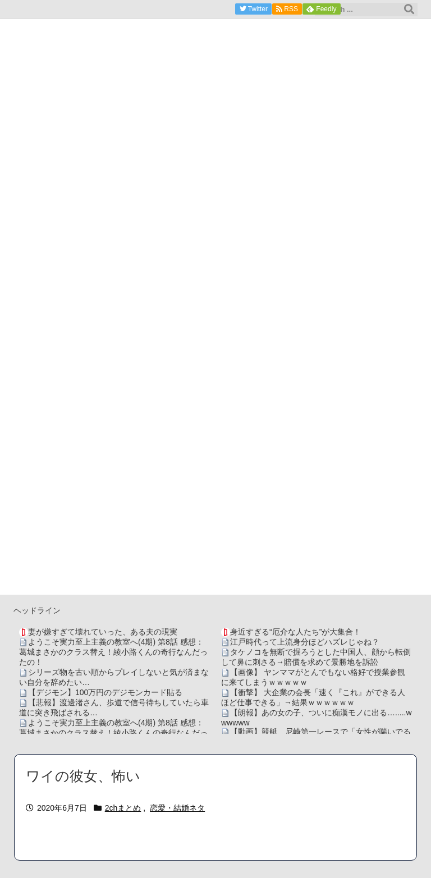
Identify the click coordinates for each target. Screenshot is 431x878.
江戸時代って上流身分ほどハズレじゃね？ (304, 641)
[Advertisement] (215, 516)
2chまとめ (123, 807)
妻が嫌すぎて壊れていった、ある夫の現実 (102, 631)
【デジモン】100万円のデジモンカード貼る (105, 692)
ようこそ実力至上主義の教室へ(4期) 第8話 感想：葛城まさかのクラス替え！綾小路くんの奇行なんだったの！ (113, 651)
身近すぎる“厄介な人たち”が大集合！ (295, 631)
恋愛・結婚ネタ (177, 807)
